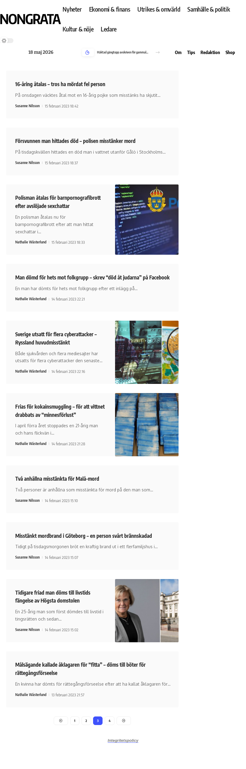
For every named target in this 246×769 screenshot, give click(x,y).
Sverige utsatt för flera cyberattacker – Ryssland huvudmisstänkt (46, 356)
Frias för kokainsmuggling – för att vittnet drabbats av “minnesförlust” (59, 432)
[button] (158, 52)
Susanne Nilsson (28, 105)
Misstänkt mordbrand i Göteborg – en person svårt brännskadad (93, 556)
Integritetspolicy (123, 762)
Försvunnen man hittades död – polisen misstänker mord (84, 140)
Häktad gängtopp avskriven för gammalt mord (123, 52)
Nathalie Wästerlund (32, 249)
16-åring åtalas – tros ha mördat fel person (67, 83)
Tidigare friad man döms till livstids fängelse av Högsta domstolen (59, 617)
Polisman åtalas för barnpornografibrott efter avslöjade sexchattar (59, 205)
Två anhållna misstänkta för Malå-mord (64, 500)
